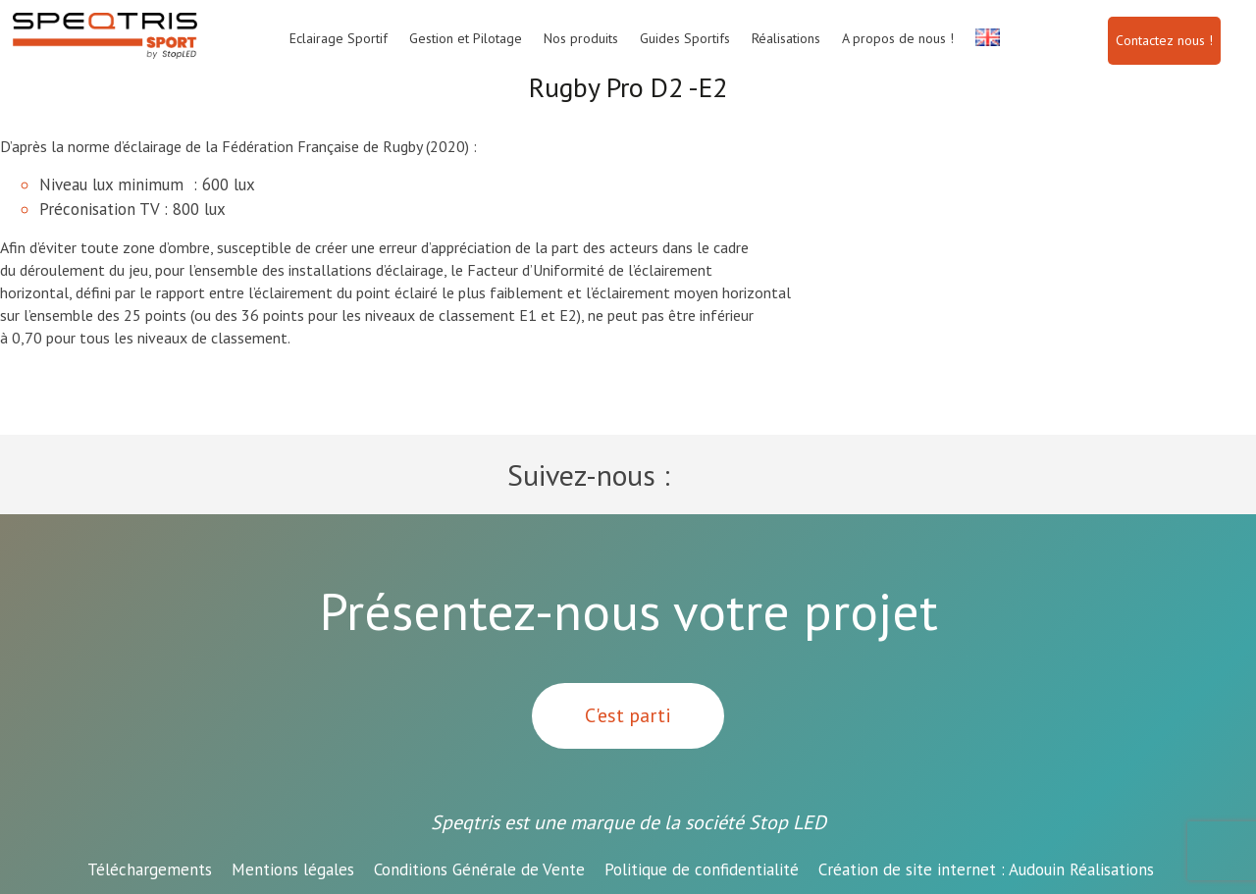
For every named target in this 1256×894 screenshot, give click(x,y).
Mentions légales (293, 869)
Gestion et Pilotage (465, 38)
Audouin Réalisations (986, 869)
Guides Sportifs (685, 38)
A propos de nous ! (898, 38)
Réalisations (786, 38)
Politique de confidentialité (701, 869)
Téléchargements (149, 869)
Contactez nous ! (1164, 40)
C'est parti (628, 715)
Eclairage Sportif (338, 38)
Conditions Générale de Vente (479, 869)
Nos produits (581, 38)
